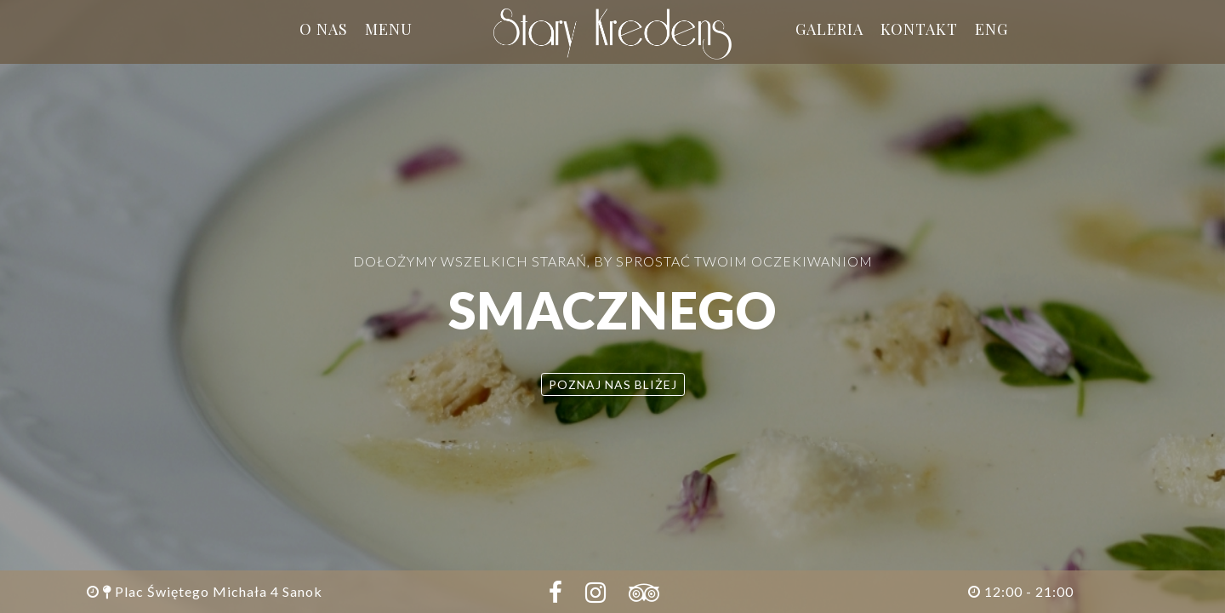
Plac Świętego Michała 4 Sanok (204, 591)
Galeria (829, 29)
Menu (389, 29)
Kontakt (919, 29)
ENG (991, 29)
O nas (323, 29)
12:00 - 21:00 (1021, 591)
